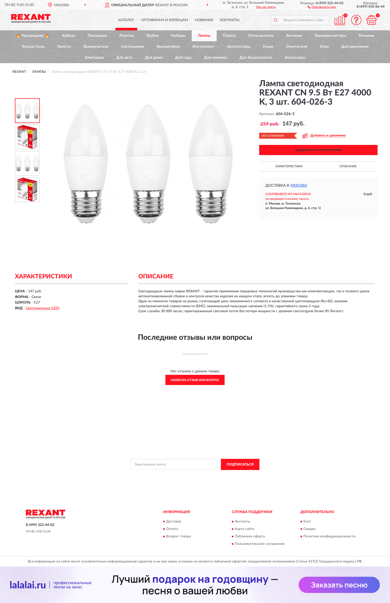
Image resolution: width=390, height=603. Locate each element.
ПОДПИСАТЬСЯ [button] (240, 464)
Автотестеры (238, 46)
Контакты (230, 20)
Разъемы (366, 36)
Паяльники (97, 36)
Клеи (324, 46)
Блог (307, 521)
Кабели (68, 36)
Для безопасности (256, 57)
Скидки (309, 529)
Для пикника (215, 57)
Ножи (268, 46)
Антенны (294, 36)
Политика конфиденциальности (329, 536)
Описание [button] (348, 166)
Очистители (296, 46)
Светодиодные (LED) (42, 308)
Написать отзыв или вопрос (195, 380)
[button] (322, 6)
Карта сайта (244, 529)
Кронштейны (168, 46)
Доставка (173, 521)
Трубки (152, 36)
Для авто (124, 57)
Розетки (126, 36)
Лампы (204, 36)
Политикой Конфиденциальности (194, 475)
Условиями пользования (238, 475)
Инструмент (204, 46)
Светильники (132, 46)
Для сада (183, 57)
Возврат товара (178, 536)
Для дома (154, 57)
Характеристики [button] (288, 166)
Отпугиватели (261, 36)
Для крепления (355, 46)
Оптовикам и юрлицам (164, 20)
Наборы (178, 36)
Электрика (94, 57)
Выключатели (96, 46)
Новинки (204, 20)
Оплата (172, 529)
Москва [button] (299, 185)
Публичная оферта (250, 536)
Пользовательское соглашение (260, 544)
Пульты (229, 36)
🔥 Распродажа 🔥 (32, 36)
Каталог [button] (126, 20)
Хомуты (64, 46)
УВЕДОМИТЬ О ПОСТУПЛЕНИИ (318, 150)
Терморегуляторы (330, 36)
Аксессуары (295, 57)
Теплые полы (33, 46)
